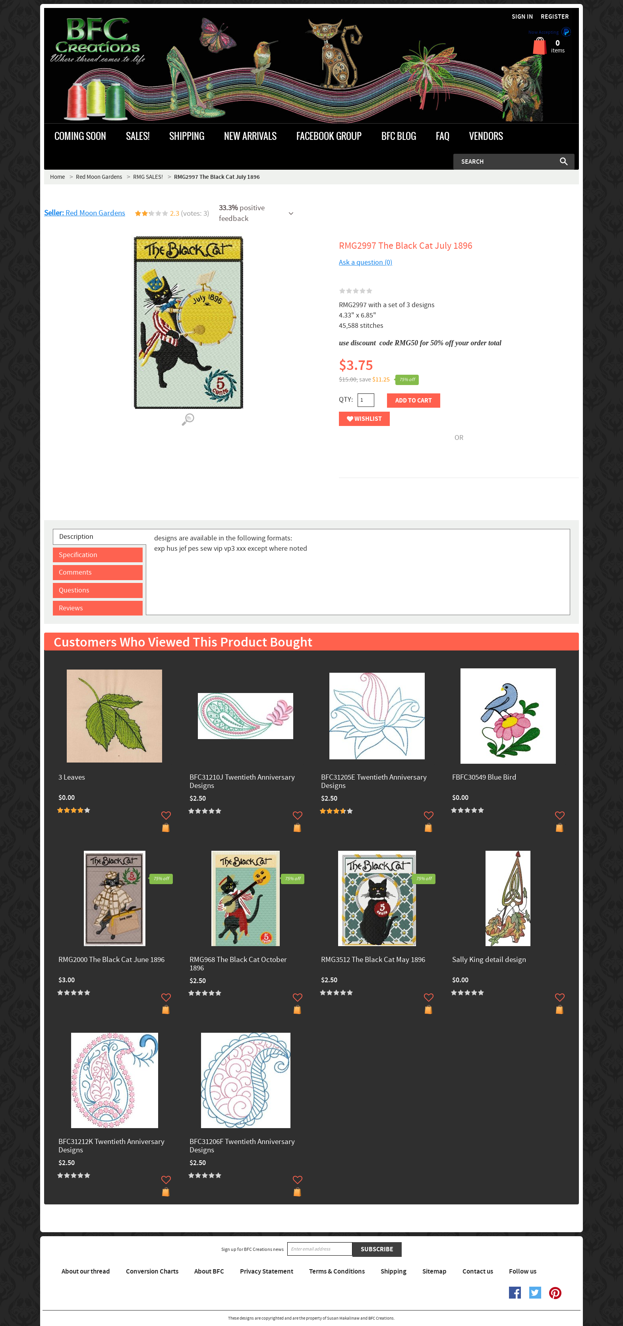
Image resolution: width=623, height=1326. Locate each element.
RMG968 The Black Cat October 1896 (238, 964)
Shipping (393, 1271)
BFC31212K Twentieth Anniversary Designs (111, 1146)
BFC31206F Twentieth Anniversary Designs (242, 1146)
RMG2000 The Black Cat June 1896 (111, 960)
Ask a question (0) (365, 262)
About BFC (209, 1271)
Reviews (71, 608)
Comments (75, 572)
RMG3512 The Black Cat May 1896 (373, 960)
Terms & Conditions (337, 1271)
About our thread (86, 1271)
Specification (78, 554)
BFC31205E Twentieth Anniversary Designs (374, 782)
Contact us (477, 1271)
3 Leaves (71, 778)
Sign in (522, 17)
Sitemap (434, 1271)
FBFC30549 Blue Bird (484, 778)
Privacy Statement (266, 1271)
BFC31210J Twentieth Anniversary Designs (242, 782)
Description (76, 536)
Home (57, 177)
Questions (74, 590)
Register (555, 17)
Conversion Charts (152, 1271)
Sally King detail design (489, 960)
